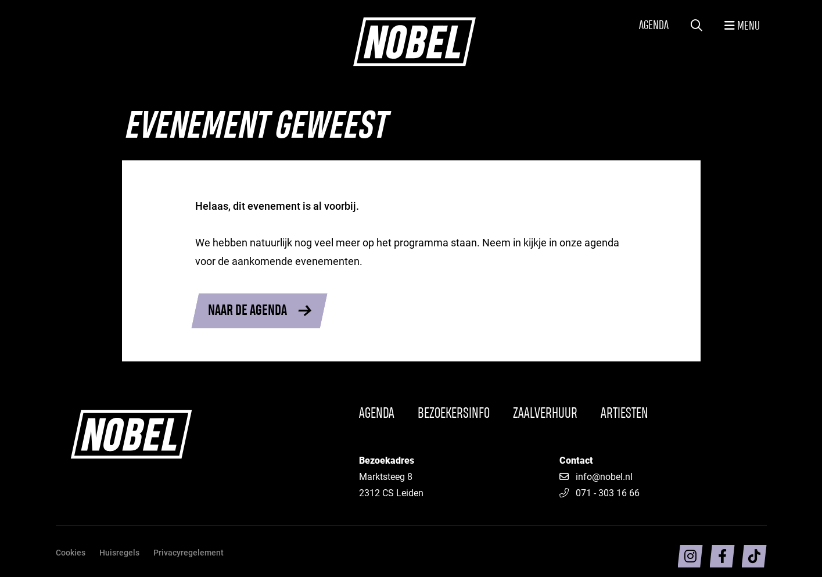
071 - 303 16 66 (599, 492)
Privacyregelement (188, 552)
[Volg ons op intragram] (690, 556)
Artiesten (624, 413)
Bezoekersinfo (454, 413)
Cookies (70, 552)
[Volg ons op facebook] (722, 556)
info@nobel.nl (604, 476)
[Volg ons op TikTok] (754, 556)
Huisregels (119, 552)
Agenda (654, 25)
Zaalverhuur (545, 413)
